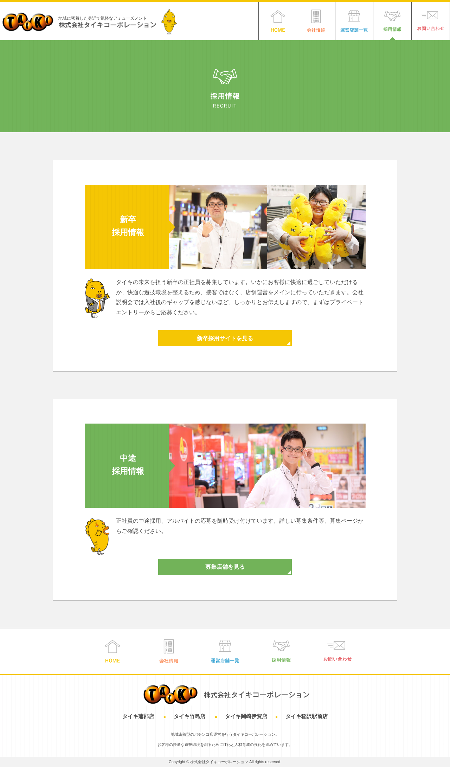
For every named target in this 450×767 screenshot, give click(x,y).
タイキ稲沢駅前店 (306, 716)
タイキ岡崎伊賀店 (246, 716)
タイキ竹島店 (190, 716)
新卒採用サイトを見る (225, 338)
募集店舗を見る (225, 567)
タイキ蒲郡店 (138, 716)
